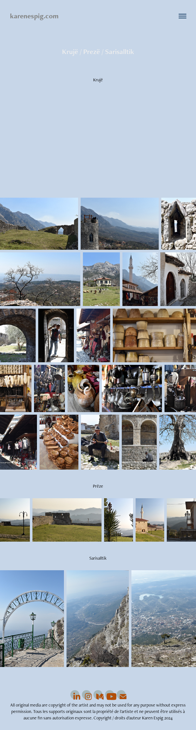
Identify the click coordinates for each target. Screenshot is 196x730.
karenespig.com (34, 16)
